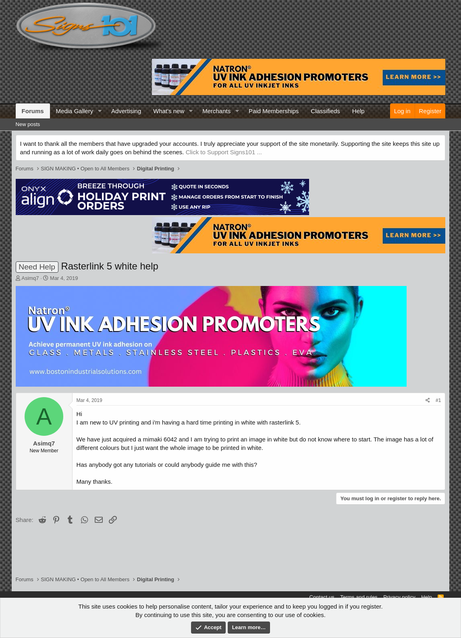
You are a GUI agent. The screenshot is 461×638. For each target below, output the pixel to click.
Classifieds (325, 111)
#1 (438, 400)
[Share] (428, 400)
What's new (168, 111)
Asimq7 (30, 278)
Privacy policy (399, 597)
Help (358, 111)
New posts (28, 124)
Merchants (216, 111)
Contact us (321, 597)
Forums (33, 111)
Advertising (126, 111)
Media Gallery (74, 111)
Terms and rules (358, 597)
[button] (99, 111)
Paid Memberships (274, 111)
